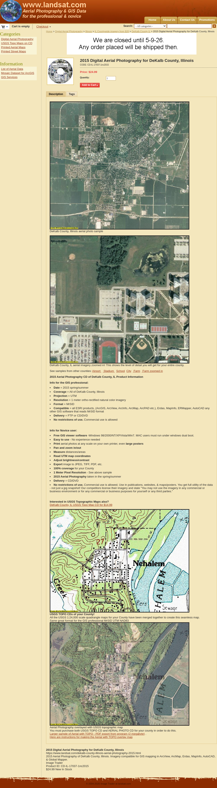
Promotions (207, 19)
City (128, 371)
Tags (72, 94)
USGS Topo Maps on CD (16, 43)
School (120, 371)
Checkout (42, 26)
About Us (169, 19)
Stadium (109, 371)
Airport (96, 371)
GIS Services (9, 77)
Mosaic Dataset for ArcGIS (17, 73)
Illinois (88, 31)
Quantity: (84, 77)
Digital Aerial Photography (69, 31)
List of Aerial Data (12, 69)
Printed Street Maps (13, 51)
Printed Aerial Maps (13, 47)
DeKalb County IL (141, 31)
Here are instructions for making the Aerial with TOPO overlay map (91, 737)
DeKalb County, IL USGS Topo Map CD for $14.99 (81, 505)
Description (56, 94)
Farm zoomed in (152, 371)
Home (152, 19)
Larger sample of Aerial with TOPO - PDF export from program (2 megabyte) (97, 733)
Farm (136, 371)
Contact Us (187, 19)
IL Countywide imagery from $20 (112, 31)
